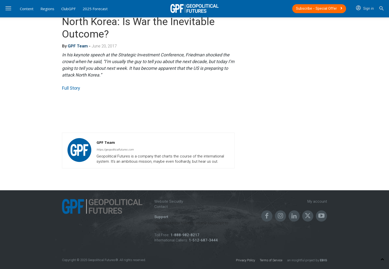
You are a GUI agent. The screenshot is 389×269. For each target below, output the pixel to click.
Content (26, 8)
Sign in (365, 8)
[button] (381, 9)
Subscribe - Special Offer (319, 8)
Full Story (71, 88)
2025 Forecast (95, 8)
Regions (47, 8)
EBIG (323, 260)
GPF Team (78, 45)
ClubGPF (68, 8)
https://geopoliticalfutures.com (115, 149)
